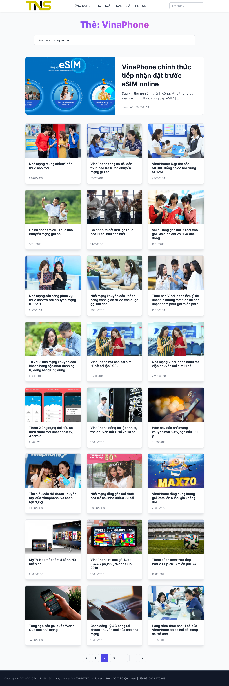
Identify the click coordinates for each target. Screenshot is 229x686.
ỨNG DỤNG (83, 6)
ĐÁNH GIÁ (123, 6)
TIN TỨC (140, 6)
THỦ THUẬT (103, 6)
